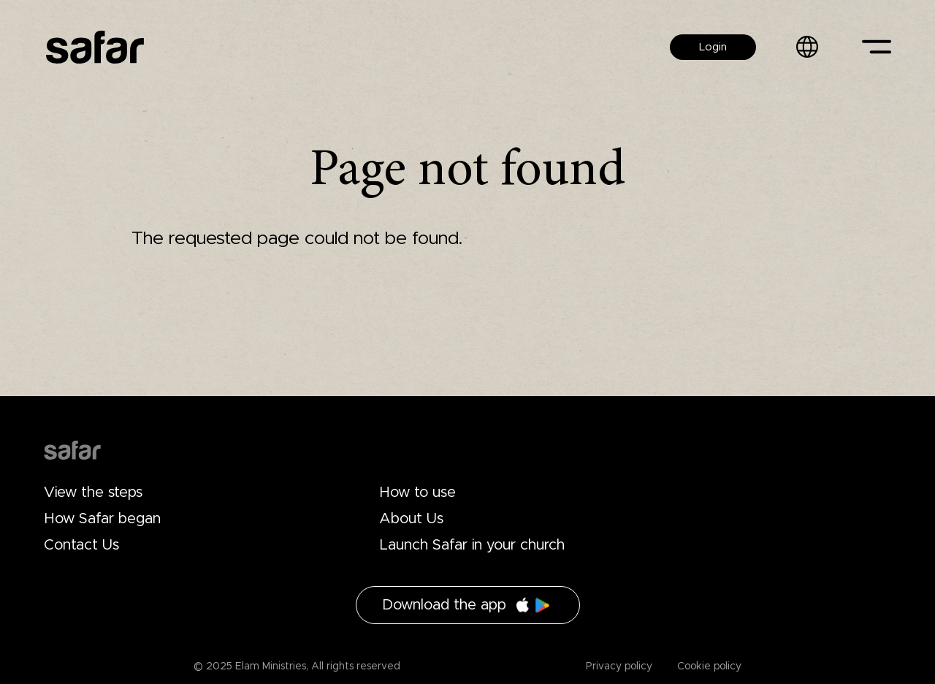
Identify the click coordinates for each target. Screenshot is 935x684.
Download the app (444, 605)
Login (713, 47)
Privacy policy (619, 666)
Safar (95, 47)
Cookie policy (707, 666)
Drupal (72, 450)
